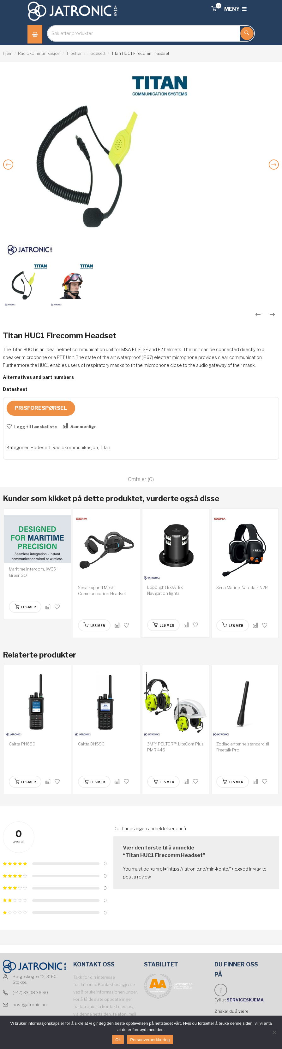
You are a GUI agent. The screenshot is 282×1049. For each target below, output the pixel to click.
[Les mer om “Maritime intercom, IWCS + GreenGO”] (25, 607)
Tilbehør (74, 53)
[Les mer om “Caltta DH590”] (94, 782)
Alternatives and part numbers (38, 377)
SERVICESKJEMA (246, 999)
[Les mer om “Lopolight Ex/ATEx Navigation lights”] (163, 625)
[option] (141, 165)
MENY (235, 9)
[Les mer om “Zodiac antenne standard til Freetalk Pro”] (232, 782)
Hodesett (96, 53)
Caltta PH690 (22, 743)
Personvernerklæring (150, 1039)
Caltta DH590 (91, 743)
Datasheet (15, 389)
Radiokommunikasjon (39, 53)
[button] (213, 9)
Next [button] (275, 169)
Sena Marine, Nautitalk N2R (242, 587)
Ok (118, 1039)
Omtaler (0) (141, 479)
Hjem (7, 53)
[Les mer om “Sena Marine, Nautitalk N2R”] (232, 625)
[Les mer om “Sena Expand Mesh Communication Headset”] (94, 625)
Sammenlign (83, 426)
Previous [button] (9, 169)
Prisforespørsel (41, 408)
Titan (105, 447)
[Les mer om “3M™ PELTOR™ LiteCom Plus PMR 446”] (163, 782)
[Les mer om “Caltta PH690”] (25, 782)
